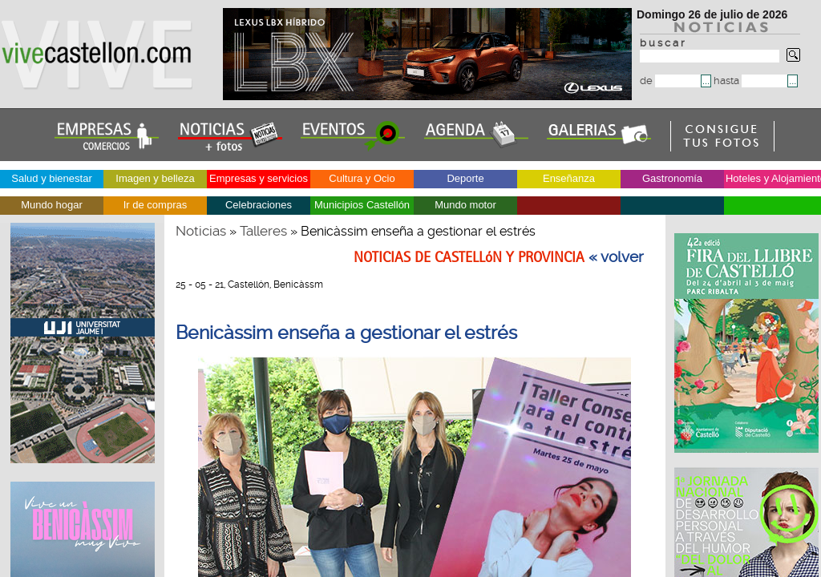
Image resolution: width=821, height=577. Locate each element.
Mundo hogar (52, 205)
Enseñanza (569, 178)
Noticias (201, 231)
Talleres (263, 231)
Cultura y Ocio (361, 178)
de (670, 81)
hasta (750, 81)
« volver (616, 257)
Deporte (465, 178)
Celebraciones (258, 205)
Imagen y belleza (154, 178)
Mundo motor (465, 205)
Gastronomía (672, 178)
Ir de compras (155, 205)
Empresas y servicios (258, 178)
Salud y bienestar (51, 178)
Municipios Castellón (362, 205)
